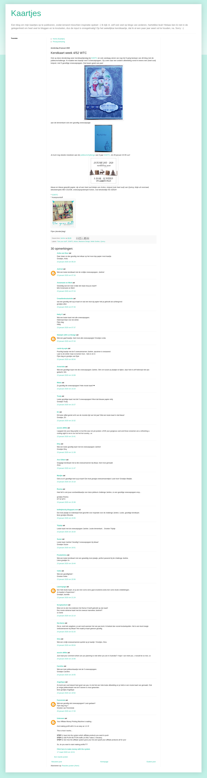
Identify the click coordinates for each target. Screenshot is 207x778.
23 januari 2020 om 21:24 (66, 598)
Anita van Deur (63, 253)
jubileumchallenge (87, 155)
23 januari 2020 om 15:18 (66, 482)
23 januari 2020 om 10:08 (66, 375)
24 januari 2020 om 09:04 (66, 645)
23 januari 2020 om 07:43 (66, 341)
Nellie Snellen (95, 241)
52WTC (94, 58)
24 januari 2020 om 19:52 (66, 693)
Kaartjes (26, 13)
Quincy (103, 241)
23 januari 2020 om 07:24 (66, 291)
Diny (58, 444)
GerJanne (60, 623)
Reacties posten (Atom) (70, 766)
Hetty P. (60, 314)
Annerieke (61, 367)
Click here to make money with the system (73, 749)
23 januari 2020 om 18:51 (66, 548)
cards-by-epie (62, 348)
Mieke (59, 383)
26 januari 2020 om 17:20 (66, 711)
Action (76, 241)
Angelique (61, 682)
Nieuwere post (56, 762)
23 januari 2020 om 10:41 (66, 436)
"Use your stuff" (62, 241)
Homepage (104, 762)
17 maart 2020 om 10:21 (66, 752)
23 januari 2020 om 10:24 (66, 389)
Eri (58, 412)
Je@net (60, 269)
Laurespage (61, 587)
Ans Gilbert (61, 460)
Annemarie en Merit (64, 283)
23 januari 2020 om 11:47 (66, 468)
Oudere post (151, 762)
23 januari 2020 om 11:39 (66, 452)
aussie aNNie (62, 428)
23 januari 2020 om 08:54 (66, 359)
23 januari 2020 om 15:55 (66, 518)
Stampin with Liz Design (66, 335)
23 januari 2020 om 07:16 (66, 275)
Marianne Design (84, 241)
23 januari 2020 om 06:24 (66, 262)
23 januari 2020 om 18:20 (66, 532)
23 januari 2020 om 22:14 (66, 616)
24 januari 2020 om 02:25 (66, 632)
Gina (59, 639)
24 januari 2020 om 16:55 (66, 675)
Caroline (60, 666)
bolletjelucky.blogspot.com (67, 510)
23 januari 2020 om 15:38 (66, 502)
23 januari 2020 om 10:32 (66, 421)
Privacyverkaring (59, 42)
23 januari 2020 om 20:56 (66, 579)
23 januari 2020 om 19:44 (66, 563)
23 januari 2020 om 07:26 (66, 307)
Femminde (61, 700)
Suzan (59, 539)
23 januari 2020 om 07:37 (66, 328)
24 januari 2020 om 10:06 (66, 659)
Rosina (59, 489)
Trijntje (59, 525)
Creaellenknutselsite (65, 299)
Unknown (60, 718)
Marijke (60, 476)
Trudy (59, 396)
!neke (59, 571)
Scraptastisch (62, 605)
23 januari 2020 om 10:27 (66, 405)
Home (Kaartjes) (59, 39)
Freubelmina (62, 555)
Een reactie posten (61, 757)
